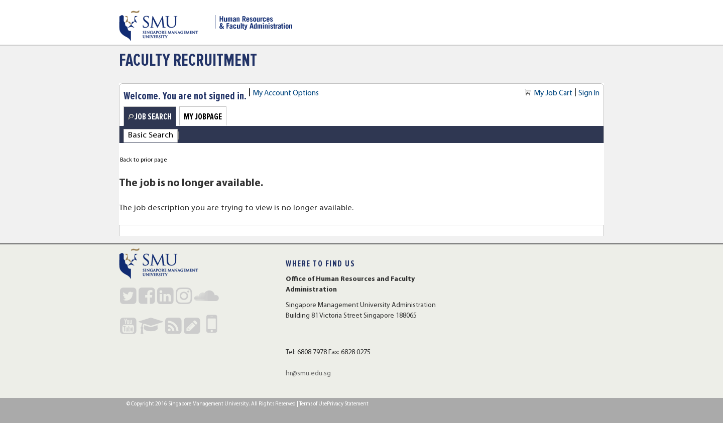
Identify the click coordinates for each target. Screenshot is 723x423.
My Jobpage (203, 116)
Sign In (588, 93)
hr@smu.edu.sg (308, 373)
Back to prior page (143, 160)
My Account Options (286, 93)
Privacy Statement (348, 404)
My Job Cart (553, 93)
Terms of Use (313, 404)
